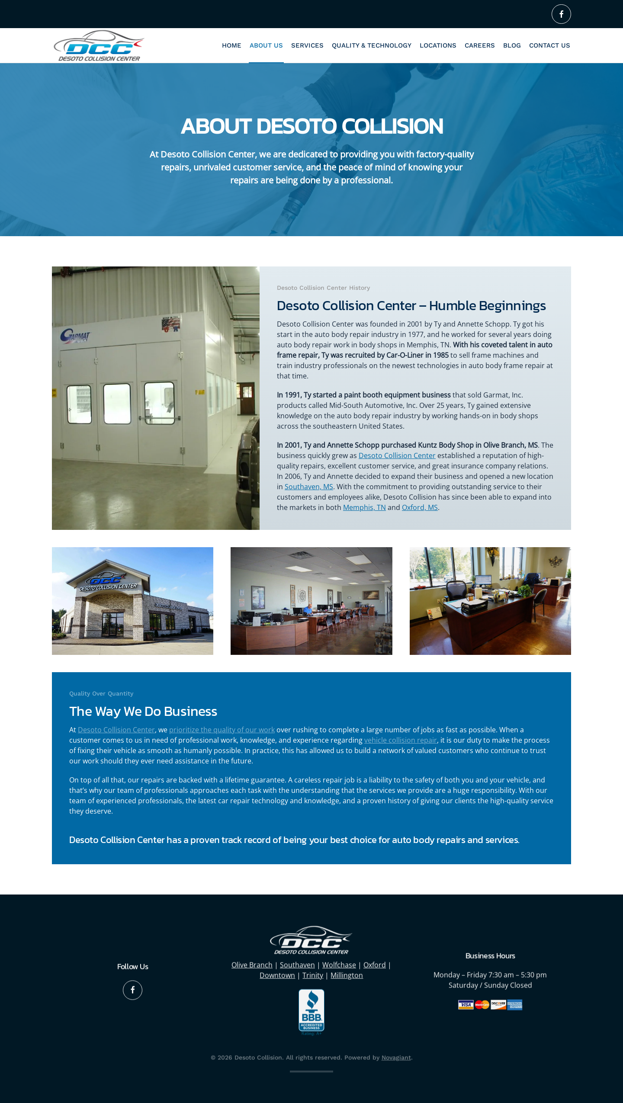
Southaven (297, 964)
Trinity (312, 974)
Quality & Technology (371, 45)
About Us (266, 45)
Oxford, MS (420, 507)
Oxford (374, 964)
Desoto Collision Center (397, 455)
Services (307, 45)
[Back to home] (99, 45)
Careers (480, 45)
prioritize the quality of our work (222, 729)
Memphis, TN (364, 507)
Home (231, 45)
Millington (347, 974)
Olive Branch (252, 964)
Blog (512, 45)
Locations (438, 45)
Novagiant (396, 1056)
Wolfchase (339, 964)
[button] (132, 601)
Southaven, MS (309, 486)
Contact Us (549, 45)
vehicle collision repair (400, 740)
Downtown (277, 974)
